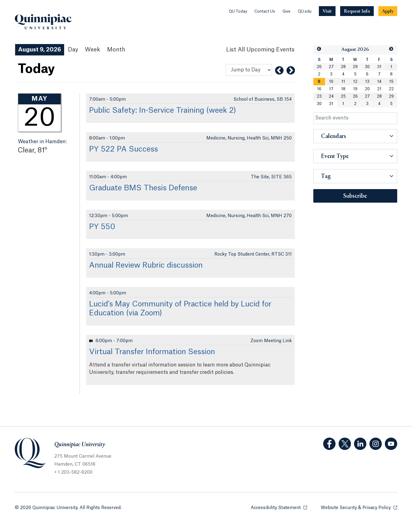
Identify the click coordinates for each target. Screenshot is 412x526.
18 (343, 89)
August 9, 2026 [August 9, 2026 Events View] (39, 49)
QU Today (238, 11)
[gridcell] (319, 81)
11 (343, 81)
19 (355, 89)
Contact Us (264, 11)
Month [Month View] (116, 49)
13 (367, 81)
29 (355, 67)
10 (331, 81)
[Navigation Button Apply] (387, 11)
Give (286, 11)
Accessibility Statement (279, 507)
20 (367, 89)
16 (319, 89)
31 (379, 67)
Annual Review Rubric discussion (146, 265)
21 (379, 89)
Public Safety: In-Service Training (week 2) (162, 110)
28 (343, 67)
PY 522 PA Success (123, 149)
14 (379, 81)
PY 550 (102, 227)
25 (343, 96)
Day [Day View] (73, 49)
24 (331, 96)
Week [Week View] (92, 49)
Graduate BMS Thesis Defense (143, 188)
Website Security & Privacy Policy (359, 507)
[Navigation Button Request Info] (357, 11)
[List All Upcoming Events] (260, 49)
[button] (319, 49)
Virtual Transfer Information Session (152, 352)
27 (331, 67)
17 (331, 89)
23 (319, 96)
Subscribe (355, 196)
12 (355, 81)
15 (391, 81)
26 (319, 67)
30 (367, 67)
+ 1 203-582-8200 (73, 472)
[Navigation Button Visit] (327, 11)
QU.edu (304, 11)
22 (391, 89)
